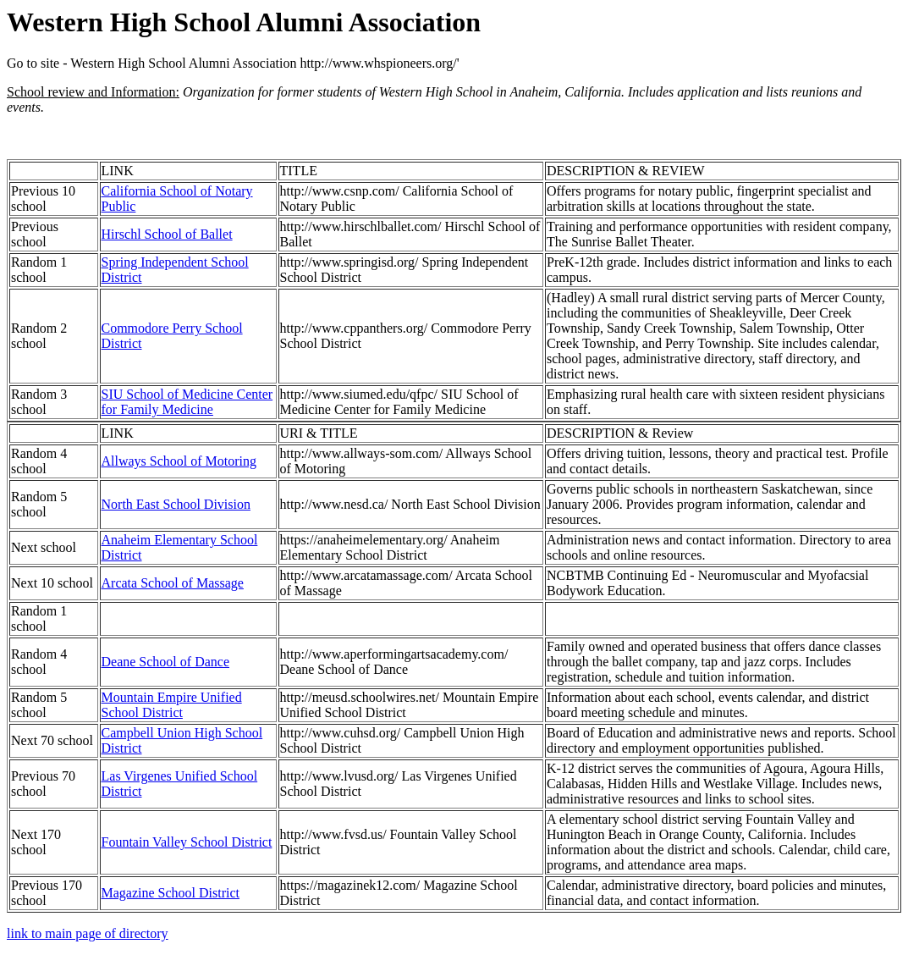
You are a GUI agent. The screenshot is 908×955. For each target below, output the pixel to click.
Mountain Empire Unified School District (172, 705)
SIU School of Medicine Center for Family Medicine (187, 402)
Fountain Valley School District (187, 842)
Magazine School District (171, 893)
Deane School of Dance (166, 661)
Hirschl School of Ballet (167, 234)
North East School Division (176, 504)
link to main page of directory (87, 933)
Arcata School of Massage (173, 583)
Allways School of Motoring (179, 461)
